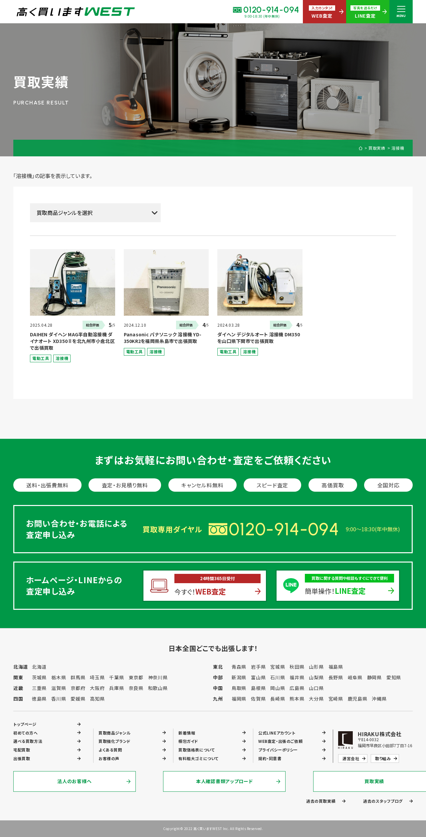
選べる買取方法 (27, 741)
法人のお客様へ (75, 781)
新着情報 (186, 732)
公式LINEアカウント (277, 732)
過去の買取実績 (320, 801)
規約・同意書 (270, 758)
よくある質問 (110, 750)
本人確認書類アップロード (213, 781)
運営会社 (350, 758)
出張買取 (21, 758)
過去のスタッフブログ (383, 801)
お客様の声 (109, 758)
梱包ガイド (188, 741)
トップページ (25, 724)
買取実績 (377, 148)
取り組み (383, 758)
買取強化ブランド (115, 741)
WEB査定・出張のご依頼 (280, 741)
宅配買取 (21, 750)
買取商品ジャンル (115, 732)
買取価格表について (196, 750)
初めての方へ (25, 732)
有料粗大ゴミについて (198, 758)
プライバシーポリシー (278, 750)
